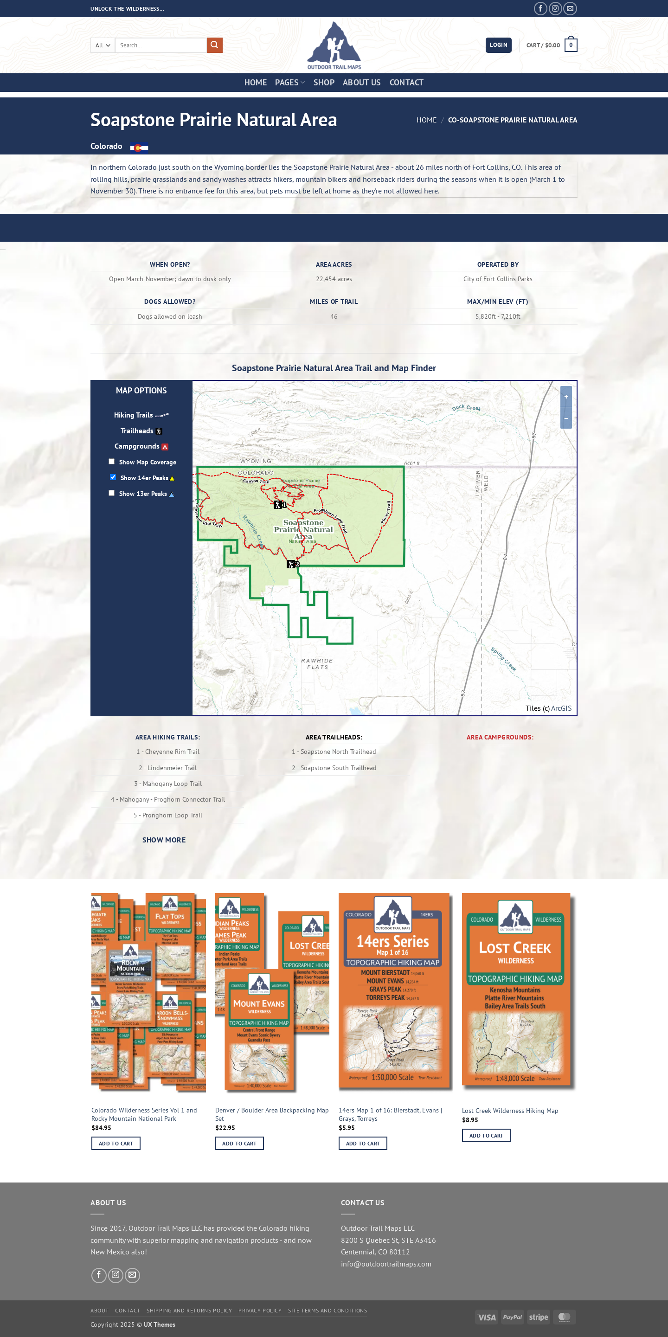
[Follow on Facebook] (540, 8)
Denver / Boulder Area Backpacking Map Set (272, 1114)
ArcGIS (561, 708)
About (99, 1310)
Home (255, 82)
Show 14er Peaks (144, 477)
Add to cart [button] (116, 1143)
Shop (324, 82)
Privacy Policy (260, 1310)
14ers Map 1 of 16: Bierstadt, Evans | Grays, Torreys (390, 1114)
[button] (499, 45)
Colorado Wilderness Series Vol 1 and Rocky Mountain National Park (144, 1114)
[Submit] (215, 45)
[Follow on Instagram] (555, 8)
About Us (362, 82)
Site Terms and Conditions (327, 1310)
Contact (407, 82)
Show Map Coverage (147, 461)
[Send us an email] (570, 8)
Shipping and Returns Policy (189, 1310)
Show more (164, 839)
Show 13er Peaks (143, 493)
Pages (290, 82)
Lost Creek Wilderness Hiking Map (510, 1110)
